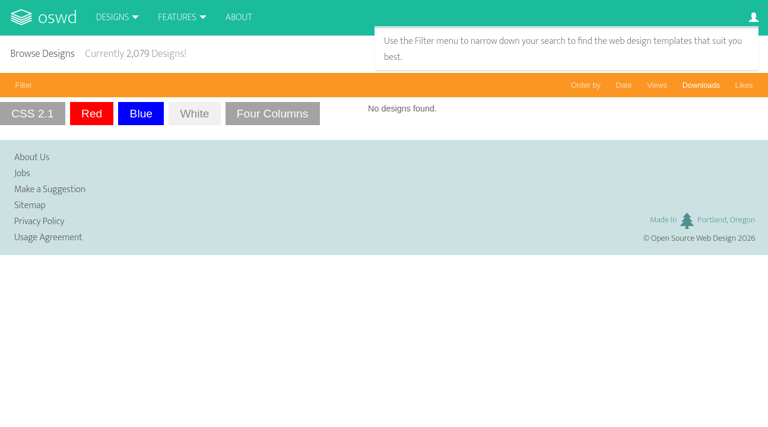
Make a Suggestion (49, 189)
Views (657, 85)
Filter (23, 85)
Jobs (22, 173)
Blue (141, 113)
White (194, 113)
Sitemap (30, 205)
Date (624, 85)
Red (91, 113)
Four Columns (273, 113)
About (239, 17)
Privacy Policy (39, 222)
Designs (112, 17)
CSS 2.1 (32, 113)
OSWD (57, 17)
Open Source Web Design (693, 238)
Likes (744, 85)
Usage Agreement (48, 238)
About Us (31, 157)
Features (177, 17)
